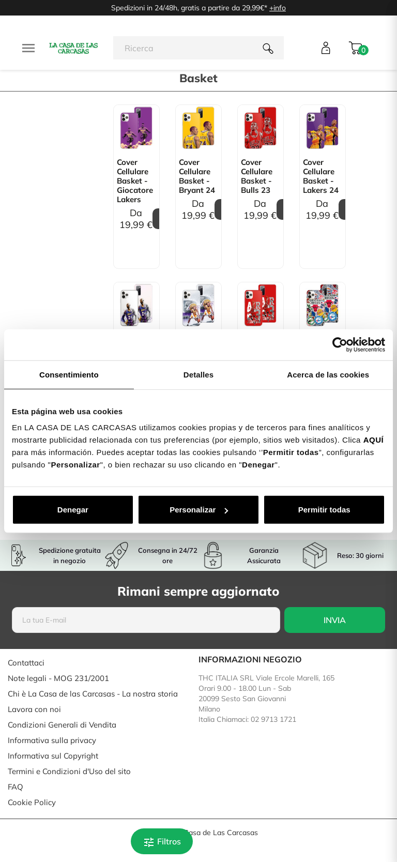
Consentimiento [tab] (69, 374)
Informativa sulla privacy (52, 740)
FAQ (15, 787)
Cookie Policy (32, 802)
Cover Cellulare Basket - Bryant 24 (197, 176)
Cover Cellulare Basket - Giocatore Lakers (135, 181)
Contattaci (26, 663)
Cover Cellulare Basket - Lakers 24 (321, 176)
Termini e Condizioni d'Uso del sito (69, 771)
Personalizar (199, 509)
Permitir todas (324, 509)
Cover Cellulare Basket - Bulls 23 (256, 176)
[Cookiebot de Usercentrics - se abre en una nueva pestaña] (340, 344)
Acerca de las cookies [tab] (328, 374)
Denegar (72, 509)
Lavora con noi (34, 709)
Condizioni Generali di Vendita (62, 725)
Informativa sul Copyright (53, 756)
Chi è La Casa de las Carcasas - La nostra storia (93, 694)
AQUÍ (373, 439)
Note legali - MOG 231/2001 (58, 678)
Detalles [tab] (198, 374)
